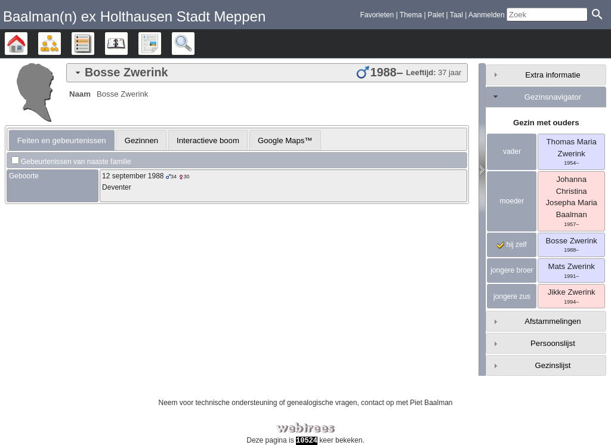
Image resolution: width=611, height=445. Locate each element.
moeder (512, 201)
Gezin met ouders (546, 122)
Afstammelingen (552, 321)
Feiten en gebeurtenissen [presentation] (61, 140)
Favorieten (377, 15)
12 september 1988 (132, 176)
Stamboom (27, 43)
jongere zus (511, 296)
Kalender (127, 43)
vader (512, 151)
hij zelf (511, 244)
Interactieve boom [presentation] (208, 140)
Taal (456, 15)
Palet (436, 15)
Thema (411, 15)
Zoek (194, 43)
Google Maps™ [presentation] (285, 140)
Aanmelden (486, 15)
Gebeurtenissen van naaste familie (76, 161)
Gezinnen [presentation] (141, 140)
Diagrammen (60, 43)
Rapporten (161, 43)
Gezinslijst (552, 365)
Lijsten (94, 43)
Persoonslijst (552, 343)
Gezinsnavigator (552, 96)
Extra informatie (552, 74)
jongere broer (511, 270)
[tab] (267, 72)
